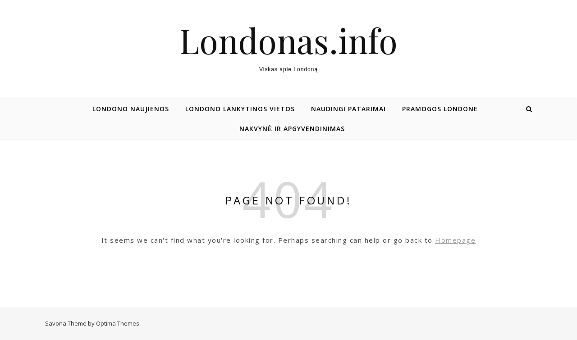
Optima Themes (117, 323)
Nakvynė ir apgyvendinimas (292, 128)
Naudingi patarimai (348, 108)
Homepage (455, 240)
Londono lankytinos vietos (240, 108)
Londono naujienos (130, 108)
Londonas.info (288, 40)
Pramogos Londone (440, 108)
